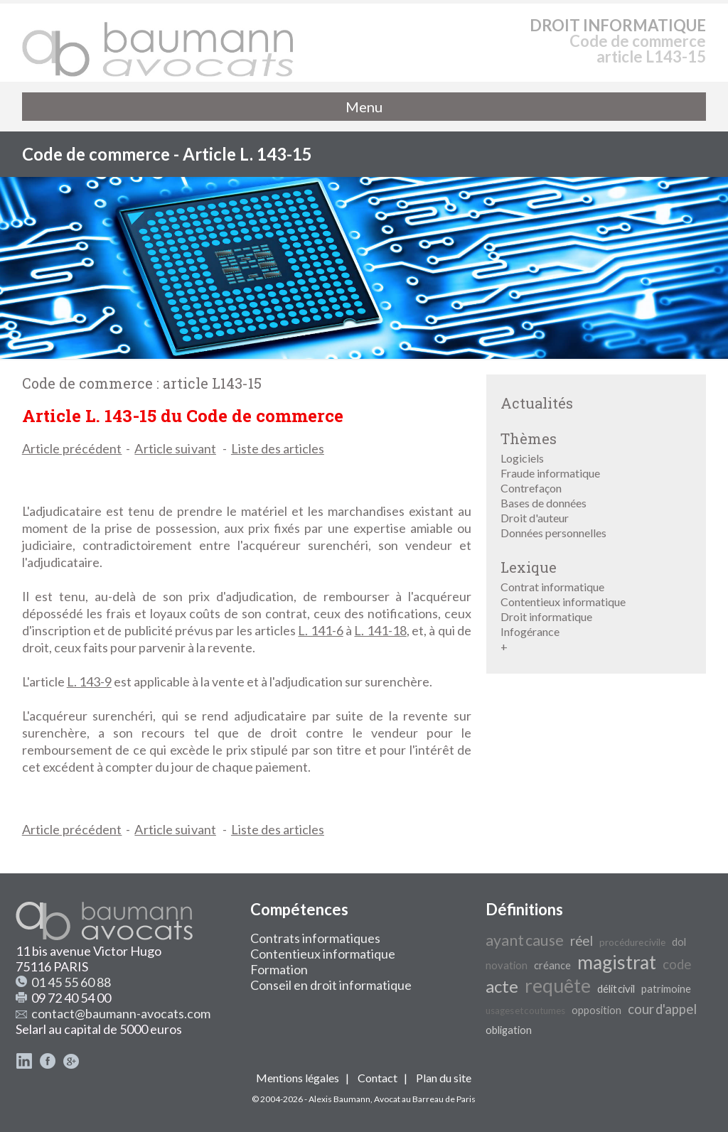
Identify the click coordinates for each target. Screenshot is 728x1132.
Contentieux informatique (563, 601)
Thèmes (528, 438)
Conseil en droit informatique (331, 985)
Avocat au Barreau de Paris (425, 1099)
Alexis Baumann (339, 1099)
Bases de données (543, 503)
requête (558, 985)
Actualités (536, 403)
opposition (596, 1010)
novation (507, 965)
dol (679, 942)
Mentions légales (297, 1077)
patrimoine (666, 989)
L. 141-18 (380, 630)
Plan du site (443, 1077)
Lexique (528, 567)
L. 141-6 (320, 630)
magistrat (616, 962)
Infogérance (530, 631)
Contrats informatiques (315, 938)
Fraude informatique (550, 473)
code (677, 964)
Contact (377, 1077)
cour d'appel (662, 1009)
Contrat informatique (552, 586)
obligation (509, 1030)
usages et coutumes (525, 1010)
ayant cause (525, 940)
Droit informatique (546, 616)
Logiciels (522, 458)
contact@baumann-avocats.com (120, 1013)
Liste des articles (277, 448)
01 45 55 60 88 (71, 982)
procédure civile (632, 942)
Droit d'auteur (534, 517)
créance (552, 965)
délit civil (616, 989)
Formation (279, 969)
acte (502, 986)
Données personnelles (553, 532)
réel (581, 941)
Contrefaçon (531, 488)
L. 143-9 (89, 681)
